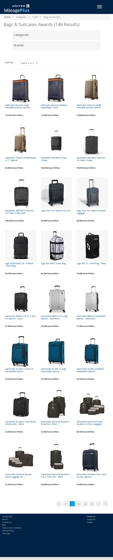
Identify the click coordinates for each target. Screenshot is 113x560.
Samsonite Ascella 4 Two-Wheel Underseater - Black (20, 423)
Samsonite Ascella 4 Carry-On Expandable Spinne (19, 370)
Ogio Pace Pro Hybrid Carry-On (55, 210)
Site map (6, 533)
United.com (7, 516)
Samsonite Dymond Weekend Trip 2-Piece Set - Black (55, 475)
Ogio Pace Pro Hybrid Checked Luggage (91, 211)
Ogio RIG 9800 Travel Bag (53, 263)
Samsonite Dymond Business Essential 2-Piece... (55, 423)
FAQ (4, 525)
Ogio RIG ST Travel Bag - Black (91, 263)
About (5, 519)
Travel (35, 17)
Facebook (91, 519)
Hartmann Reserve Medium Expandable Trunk (54, 106)
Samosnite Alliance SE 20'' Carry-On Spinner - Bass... (20, 317)
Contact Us (7, 522)
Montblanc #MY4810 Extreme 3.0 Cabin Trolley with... (19, 211)
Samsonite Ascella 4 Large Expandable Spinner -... (53, 370)
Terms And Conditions (12, 527)
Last (105, 503)
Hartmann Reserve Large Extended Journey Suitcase (17, 106)
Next (98, 503)
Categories (21, 17)
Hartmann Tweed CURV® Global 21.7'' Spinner (20, 159)
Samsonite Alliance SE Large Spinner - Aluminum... (54, 317)
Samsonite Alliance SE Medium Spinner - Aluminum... (91, 317)
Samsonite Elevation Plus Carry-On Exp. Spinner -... (92, 475)
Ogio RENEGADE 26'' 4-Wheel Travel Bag (19, 264)
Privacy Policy (8, 530)
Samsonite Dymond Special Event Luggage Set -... (18, 475)
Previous (59, 503)
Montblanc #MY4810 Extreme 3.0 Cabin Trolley (91, 159)
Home (7, 17)
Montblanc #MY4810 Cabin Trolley (54, 159)
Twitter (90, 522)
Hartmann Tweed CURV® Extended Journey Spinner (89, 106)
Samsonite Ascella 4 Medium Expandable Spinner (90, 370)
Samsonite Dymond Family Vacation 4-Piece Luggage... (90, 423)
